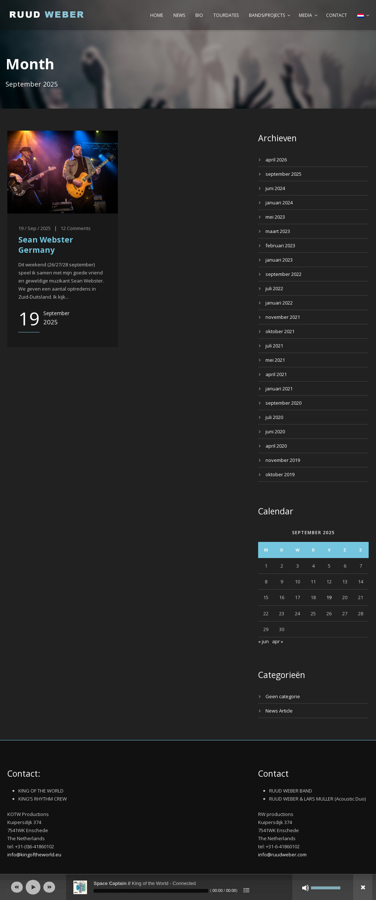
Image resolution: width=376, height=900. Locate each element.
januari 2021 (279, 388)
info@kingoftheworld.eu (34, 854)
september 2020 (283, 403)
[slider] (151, 891)
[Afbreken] (305, 888)
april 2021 (276, 374)
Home (156, 15)
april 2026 (276, 159)
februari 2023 (280, 245)
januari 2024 (279, 202)
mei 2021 (275, 360)
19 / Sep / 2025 (34, 228)
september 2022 (283, 274)
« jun (263, 641)
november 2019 (282, 460)
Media (305, 15)
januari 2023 (279, 259)
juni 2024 (275, 188)
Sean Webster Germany (45, 244)
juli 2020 (274, 417)
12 (63, 228)
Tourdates (226, 15)
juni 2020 (275, 431)
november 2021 (282, 317)
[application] (188, 887)
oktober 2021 (279, 331)
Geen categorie (282, 696)
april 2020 (276, 445)
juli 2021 (274, 345)
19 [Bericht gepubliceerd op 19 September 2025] (329, 597)
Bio (199, 15)
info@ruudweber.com (282, 854)
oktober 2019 (279, 474)
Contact (336, 15)
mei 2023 (275, 217)
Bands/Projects (267, 15)
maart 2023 (277, 231)
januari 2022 (279, 302)
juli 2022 (274, 288)
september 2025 (283, 174)
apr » (277, 641)
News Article (279, 710)
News (179, 15)
